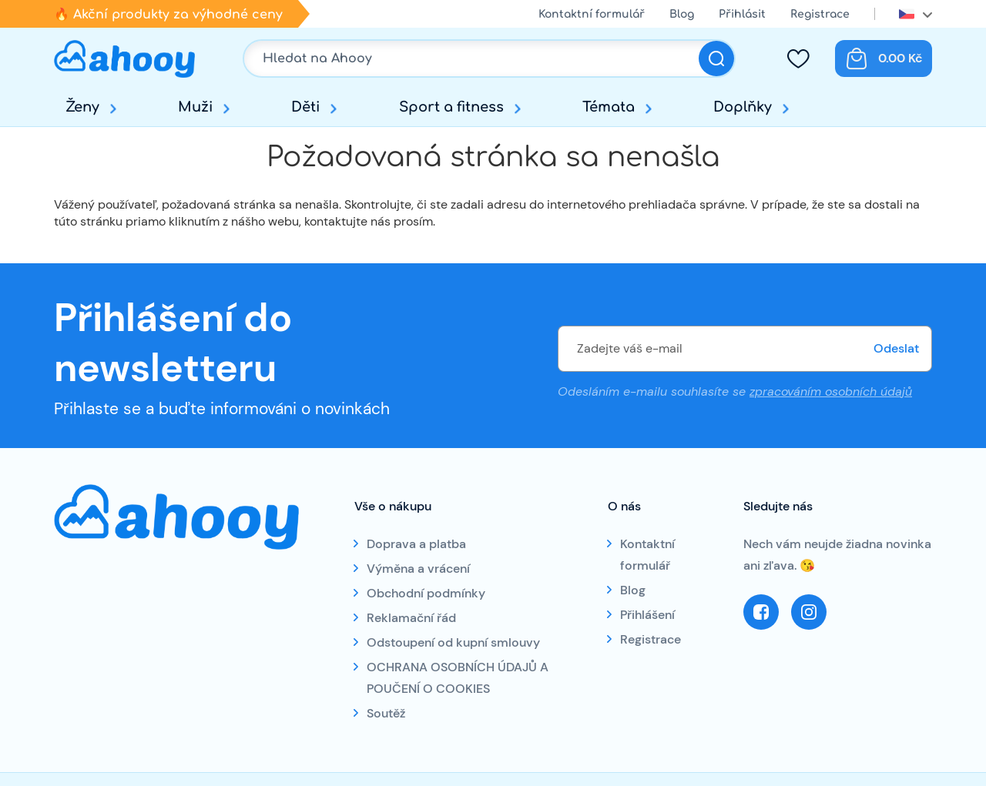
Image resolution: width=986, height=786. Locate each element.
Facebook (761, 612)
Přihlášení (647, 615)
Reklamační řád (411, 618)
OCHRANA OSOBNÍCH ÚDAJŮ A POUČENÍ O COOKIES (457, 678)
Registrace (820, 14)
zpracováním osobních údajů (831, 391)
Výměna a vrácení (418, 568)
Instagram (809, 612)
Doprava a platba (416, 544)
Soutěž (386, 713)
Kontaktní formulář (591, 14)
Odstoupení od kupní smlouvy (453, 642)
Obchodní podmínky (426, 593)
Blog (681, 14)
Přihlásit (742, 14)
